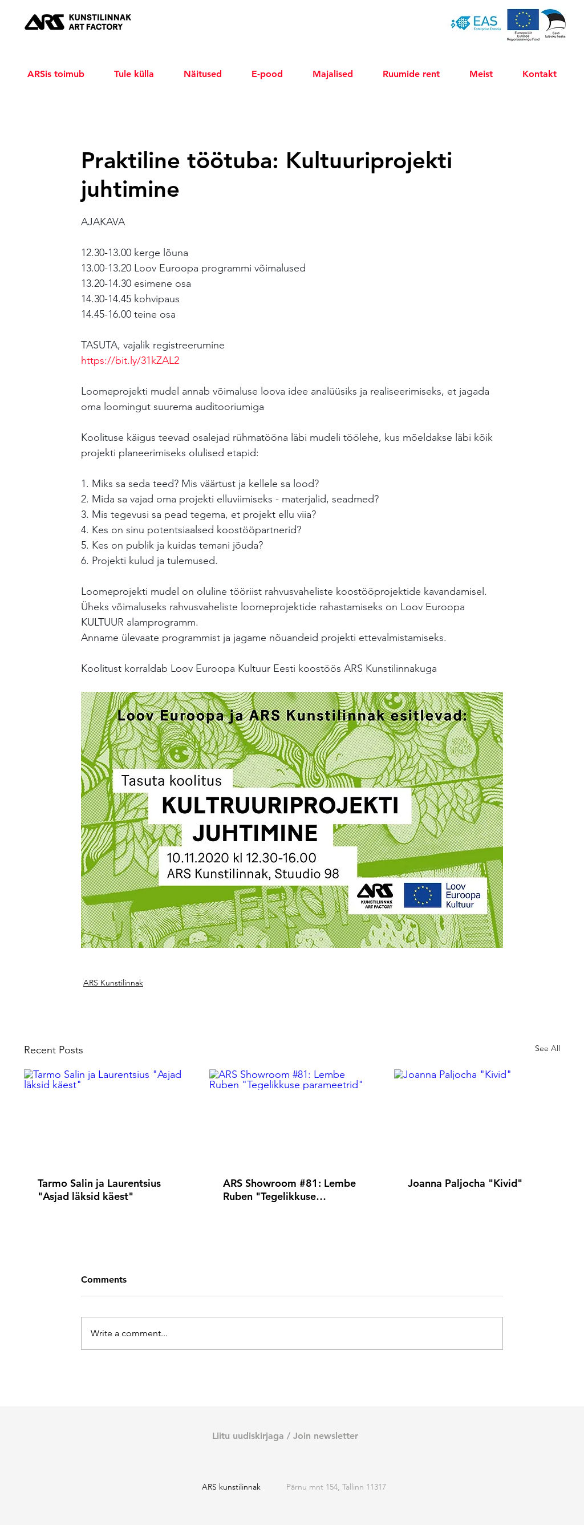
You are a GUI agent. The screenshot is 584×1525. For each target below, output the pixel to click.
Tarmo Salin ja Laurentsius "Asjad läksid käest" (99, 1190)
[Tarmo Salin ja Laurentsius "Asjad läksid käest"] (107, 1115)
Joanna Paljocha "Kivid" (465, 1183)
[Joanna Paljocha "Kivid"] (477, 1115)
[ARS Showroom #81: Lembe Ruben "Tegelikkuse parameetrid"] (292, 1116)
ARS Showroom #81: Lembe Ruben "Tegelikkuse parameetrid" (289, 1190)
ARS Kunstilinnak (113, 983)
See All (547, 1048)
